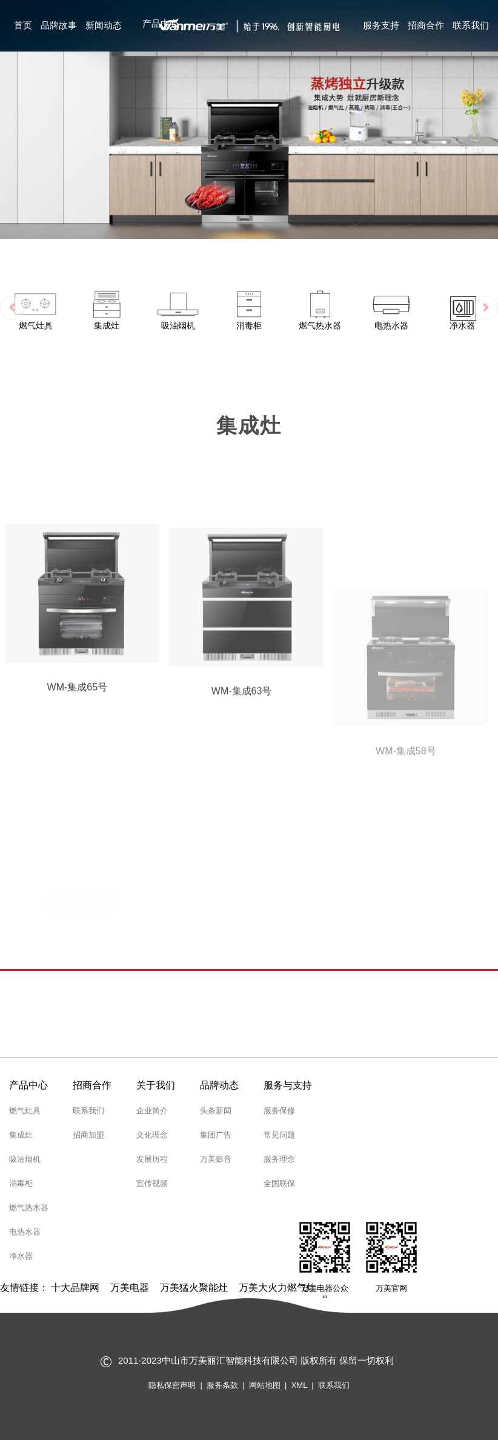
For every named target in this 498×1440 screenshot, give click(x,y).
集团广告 (215, 1134)
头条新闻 (215, 1110)
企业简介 (152, 1110)
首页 (23, 25)
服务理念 (279, 1159)
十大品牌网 (75, 1287)
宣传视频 (152, 1183)
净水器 (21, 1256)
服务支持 (381, 25)
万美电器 (129, 1287)
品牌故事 (59, 25)
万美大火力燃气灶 (277, 1287)
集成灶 (21, 1134)
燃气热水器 (28, 1207)
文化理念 (152, 1134)
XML (299, 1385)
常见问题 (279, 1134)
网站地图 (265, 1385)
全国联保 (279, 1183)
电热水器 (25, 1231)
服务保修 (279, 1110)
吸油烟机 (25, 1159)
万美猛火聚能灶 (194, 1287)
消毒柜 (21, 1183)
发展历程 (152, 1159)
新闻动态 (103, 25)
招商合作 (426, 25)
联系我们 (471, 25)
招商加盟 (88, 1134)
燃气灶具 (25, 1110)
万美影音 (215, 1159)
